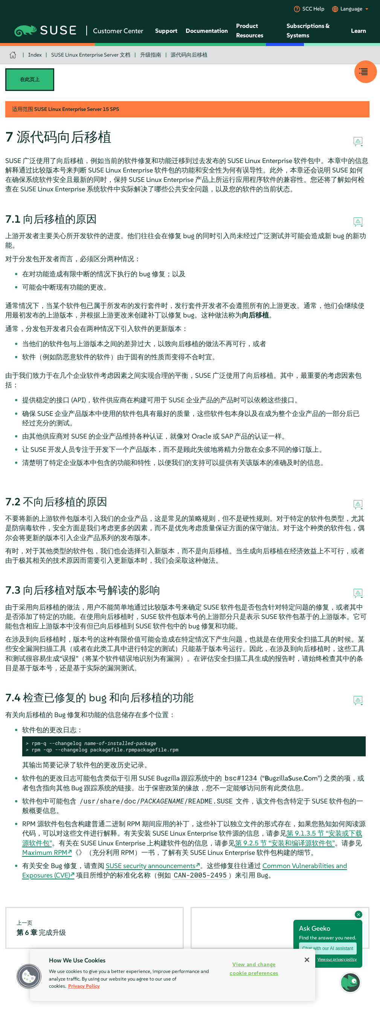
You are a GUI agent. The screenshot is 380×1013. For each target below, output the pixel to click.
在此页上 (30, 79)
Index (35, 54)
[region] (172, 975)
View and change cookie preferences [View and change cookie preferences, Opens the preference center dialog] (254, 968)
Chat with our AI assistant (327, 948)
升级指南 (150, 54)
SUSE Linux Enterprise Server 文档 (90, 54)
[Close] (307, 959)
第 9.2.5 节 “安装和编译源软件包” (285, 843)
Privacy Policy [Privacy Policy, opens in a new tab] (84, 986)
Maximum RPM (44, 852)
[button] (350, 983)
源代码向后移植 (189, 54)
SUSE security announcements (150, 865)
